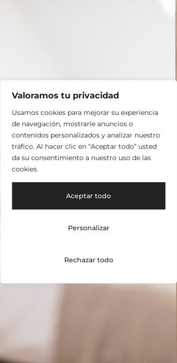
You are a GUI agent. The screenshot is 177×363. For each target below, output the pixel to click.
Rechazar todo (88, 260)
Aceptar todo (88, 196)
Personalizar (89, 228)
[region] (88, 181)
